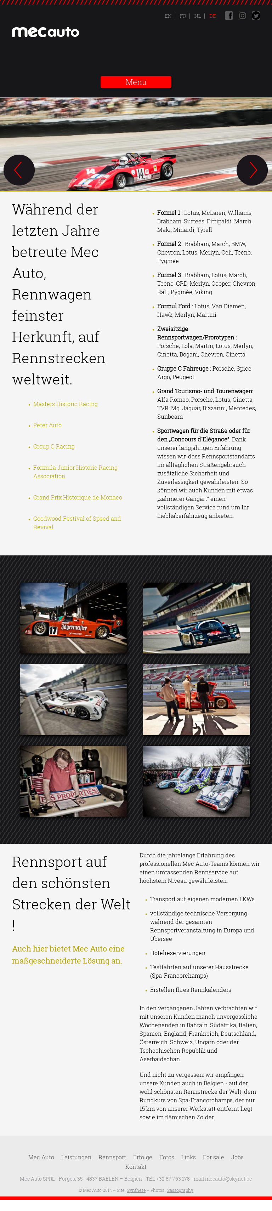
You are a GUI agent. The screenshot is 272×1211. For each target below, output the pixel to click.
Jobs (237, 1157)
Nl (197, 15)
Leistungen (76, 1157)
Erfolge (142, 1157)
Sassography (180, 1190)
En (168, 15)
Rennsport (112, 1157)
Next (252, 171)
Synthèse (136, 1190)
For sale (213, 1157)
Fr (182, 15)
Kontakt (136, 1167)
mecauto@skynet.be (228, 1178)
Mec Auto (41, 1157)
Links (188, 1157)
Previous (19, 171)
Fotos (166, 1157)
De (212, 15)
